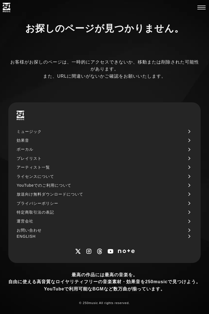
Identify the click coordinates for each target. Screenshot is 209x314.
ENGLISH (26, 236)
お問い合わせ (29, 230)
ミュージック (29, 131)
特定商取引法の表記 (35, 212)
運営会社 (25, 221)
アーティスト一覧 (33, 167)
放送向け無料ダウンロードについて (50, 194)
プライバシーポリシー (37, 203)
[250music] (6, 7)
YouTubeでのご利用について (44, 185)
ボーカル (25, 149)
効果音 (23, 140)
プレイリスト (29, 158)
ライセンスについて (35, 176)
